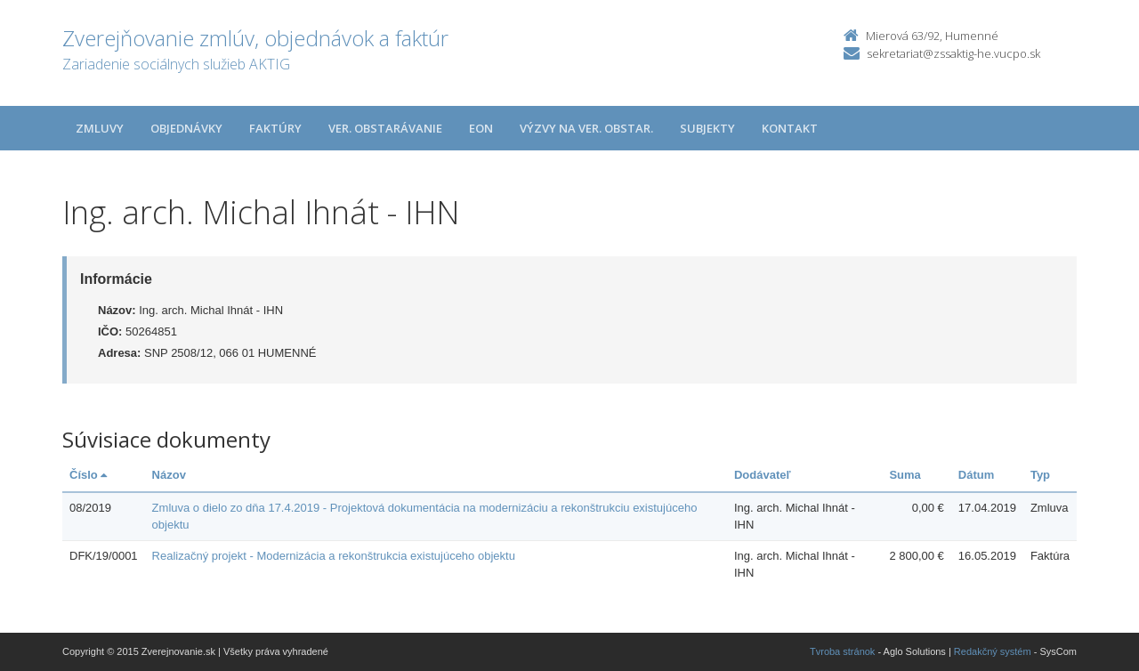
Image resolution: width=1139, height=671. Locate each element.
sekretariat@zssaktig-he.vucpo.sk (953, 53)
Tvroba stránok (842, 651)
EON (481, 128)
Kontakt (790, 128)
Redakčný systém (992, 651)
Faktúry (275, 128)
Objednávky (186, 128)
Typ (1040, 474)
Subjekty (707, 128)
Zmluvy (100, 128)
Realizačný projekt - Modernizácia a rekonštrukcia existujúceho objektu (333, 555)
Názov (169, 474)
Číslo (88, 474)
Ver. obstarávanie (385, 128)
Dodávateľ (762, 474)
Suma (904, 474)
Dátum (976, 474)
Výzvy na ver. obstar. (586, 128)
